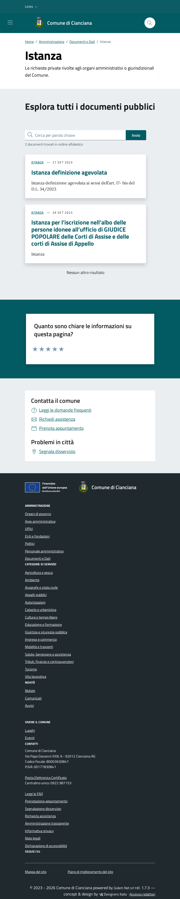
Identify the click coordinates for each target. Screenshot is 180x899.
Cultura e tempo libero (41, 617)
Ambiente (32, 580)
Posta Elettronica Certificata (46, 777)
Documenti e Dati (37, 558)
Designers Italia (113, 894)
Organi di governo (38, 514)
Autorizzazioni (35, 602)
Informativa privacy (39, 831)
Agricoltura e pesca (39, 572)
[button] (31, 6)
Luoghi (30, 730)
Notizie (30, 690)
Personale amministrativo (44, 551)
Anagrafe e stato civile (41, 587)
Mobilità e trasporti (39, 647)
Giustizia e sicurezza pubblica (46, 632)
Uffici (29, 528)
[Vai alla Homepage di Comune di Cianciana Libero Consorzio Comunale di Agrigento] (65, 23)
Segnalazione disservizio (43, 808)
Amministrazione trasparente (47, 823)
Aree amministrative (40, 521)
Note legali (32, 838)
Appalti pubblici (36, 595)
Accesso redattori (142, 894)
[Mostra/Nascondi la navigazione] (10, 22)
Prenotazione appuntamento (46, 801)
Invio (136, 135)
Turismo (31, 669)
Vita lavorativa (35, 676)
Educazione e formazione (43, 624)
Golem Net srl (124, 888)
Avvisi (29, 705)
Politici (30, 543)
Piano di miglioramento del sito (90, 872)
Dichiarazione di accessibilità (46, 846)
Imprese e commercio (41, 639)
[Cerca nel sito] (149, 22)
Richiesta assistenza (40, 816)
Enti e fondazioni (37, 536)
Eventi (30, 738)
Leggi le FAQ (34, 794)
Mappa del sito (35, 872)
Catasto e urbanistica (40, 609)
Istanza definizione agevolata (69, 172)
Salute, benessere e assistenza (48, 654)
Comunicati (33, 698)
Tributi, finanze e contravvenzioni (49, 661)
